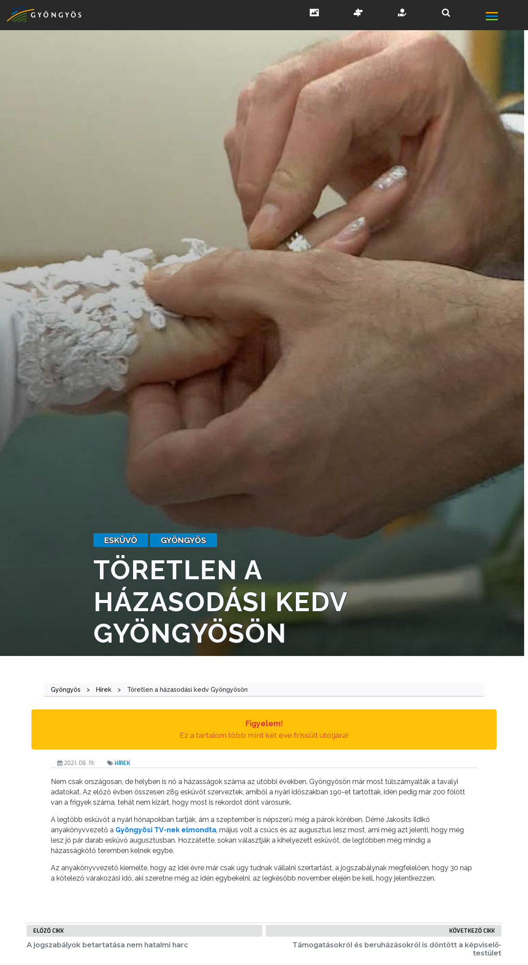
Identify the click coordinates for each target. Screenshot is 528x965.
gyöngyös (183, 540)
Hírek (122, 763)
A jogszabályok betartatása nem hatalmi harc (107, 945)
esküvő (120, 540)
